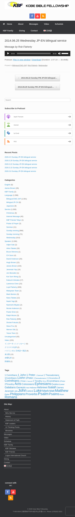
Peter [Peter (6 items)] (7, 394)
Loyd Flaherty (11, 287)
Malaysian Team (12, 291)
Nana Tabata (11, 298)
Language (8, 195)
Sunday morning (12, 234)
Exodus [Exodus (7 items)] (55, 384)
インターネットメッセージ (15, 344)
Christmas (10, 213)
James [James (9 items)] (60, 387)
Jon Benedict (11, 273)
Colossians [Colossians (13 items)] (28, 384)
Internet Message (13, 216)
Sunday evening (12, 231)
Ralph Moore (11, 315)
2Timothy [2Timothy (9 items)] (9, 384)
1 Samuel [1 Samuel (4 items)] (39, 375)
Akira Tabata (11, 248)
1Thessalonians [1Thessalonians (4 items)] (39, 378)
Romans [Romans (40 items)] (11, 397)
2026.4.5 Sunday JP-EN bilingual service (20, 157)
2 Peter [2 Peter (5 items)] (23, 381)
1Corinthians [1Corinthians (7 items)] (11, 378)
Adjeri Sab (10, 245)
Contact (34, 31)
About (20, 24)
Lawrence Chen (12, 284)
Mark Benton (11, 294)
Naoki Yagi (10, 301)
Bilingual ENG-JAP (19, 65)
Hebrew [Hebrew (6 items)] (33, 387)
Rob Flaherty (32, 65)
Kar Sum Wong (12, 277)
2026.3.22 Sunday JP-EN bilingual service (21, 164)
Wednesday (42, 65)
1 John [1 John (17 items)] (22, 374)
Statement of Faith (12, 420)
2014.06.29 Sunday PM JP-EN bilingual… (37, 87)
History (8, 416)
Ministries (9, 431)
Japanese (10, 206)
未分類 (7, 354)
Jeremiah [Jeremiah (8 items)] (9, 391)
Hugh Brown (11, 262)
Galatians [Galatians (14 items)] (10, 387)
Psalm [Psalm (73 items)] (43, 394)
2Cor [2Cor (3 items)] (44, 381)
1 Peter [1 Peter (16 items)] (31, 374)
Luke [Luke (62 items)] (38, 390)
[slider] (34, 53)
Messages (33, 24)
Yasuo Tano (10, 333)
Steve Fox (10, 326)
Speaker (8, 241)
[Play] (8, 53)
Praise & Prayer (12, 223)
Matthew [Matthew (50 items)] (61, 391)
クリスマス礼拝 (11, 347)
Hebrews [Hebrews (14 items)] (42, 387)
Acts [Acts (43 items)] (18, 384)
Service (7, 209)
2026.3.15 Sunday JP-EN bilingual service (21, 168)
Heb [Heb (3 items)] (27, 388)
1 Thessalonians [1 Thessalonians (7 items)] (51, 375)
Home (7, 24)
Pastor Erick (11, 312)
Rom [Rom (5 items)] (62, 394)
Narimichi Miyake (13, 305)
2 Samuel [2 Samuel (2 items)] (29, 381)
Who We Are (10, 413)
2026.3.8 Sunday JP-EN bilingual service (20, 171)
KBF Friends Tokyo (13, 220)
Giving (22, 31)
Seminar (9, 227)
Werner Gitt (10, 330)
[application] (37, 53)
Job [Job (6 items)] (16, 391)
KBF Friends (10, 452)
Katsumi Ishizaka (12, 280)
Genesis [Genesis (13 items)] (21, 387)
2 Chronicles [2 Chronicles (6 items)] (52, 378)
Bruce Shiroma (12, 252)
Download (36, 60)
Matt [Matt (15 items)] (51, 390)
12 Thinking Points (12, 427)
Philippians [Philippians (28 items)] (17, 394)
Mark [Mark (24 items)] (45, 390)
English (7, 185)
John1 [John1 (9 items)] (30, 391)
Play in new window (22, 60)
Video (46, 24)
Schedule (59, 24)
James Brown (10, 188)
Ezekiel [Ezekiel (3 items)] (61, 384)
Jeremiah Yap (11, 270)
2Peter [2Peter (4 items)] (62, 381)
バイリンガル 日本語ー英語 (15, 351)
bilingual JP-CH (12, 202)
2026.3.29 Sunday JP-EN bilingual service (21, 161)
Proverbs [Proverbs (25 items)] (31, 394)
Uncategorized (10, 337)
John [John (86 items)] (22, 390)
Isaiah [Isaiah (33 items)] (52, 387)
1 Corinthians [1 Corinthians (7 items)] (11, 375)
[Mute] (59, 53)
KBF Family (8, 31)
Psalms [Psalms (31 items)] (54, 394)
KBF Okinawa (10, 448)
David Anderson (12, 259)
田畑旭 (7, 361)
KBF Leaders (10, 424)
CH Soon (9, 255)
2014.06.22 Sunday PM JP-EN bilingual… (37, 78)
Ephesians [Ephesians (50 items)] (43, 384)
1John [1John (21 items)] (21, 377)
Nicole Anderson (12, 308)
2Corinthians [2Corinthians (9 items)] (52, 381)
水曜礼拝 (8, 358)
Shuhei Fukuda (12, 322)
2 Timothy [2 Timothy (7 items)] (37, 381)
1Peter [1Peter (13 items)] (29, 378)
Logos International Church (15, 455)
